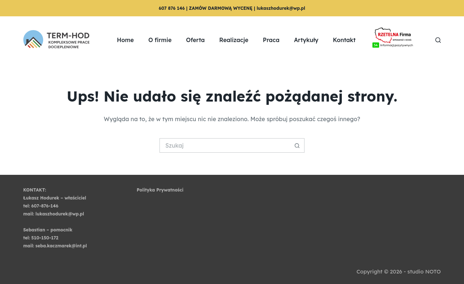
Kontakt (344, 40)
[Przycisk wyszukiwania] (297, 145)
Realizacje (233, 40)
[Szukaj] (438, 40)
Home (125, 40)
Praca (271, 40)
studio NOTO (424, 271)
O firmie (159, 40)
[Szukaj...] (225, 145)
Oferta (195, 40)
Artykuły (306, 40)
